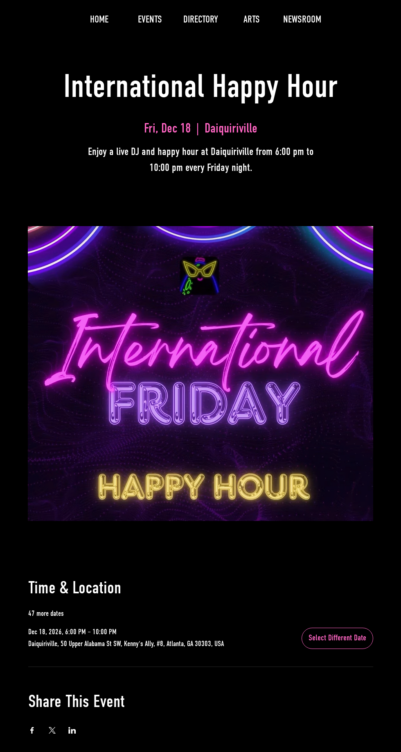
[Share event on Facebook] (32, 730)
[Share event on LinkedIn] (72, 730)
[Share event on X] (52, 730)
